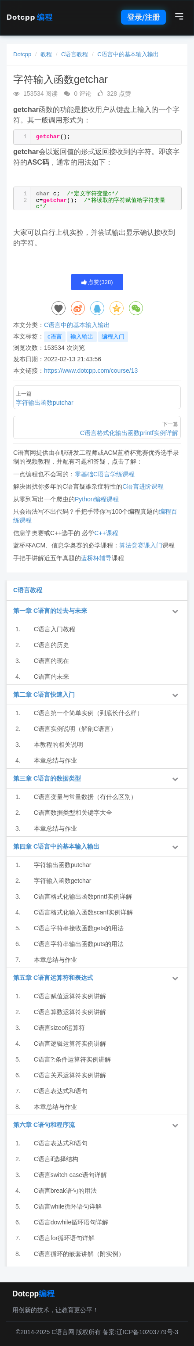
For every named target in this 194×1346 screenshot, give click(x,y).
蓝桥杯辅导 (96, 557)
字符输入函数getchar (63, 880)
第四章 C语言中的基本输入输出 (56, 846)
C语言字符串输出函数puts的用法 (79, 943)
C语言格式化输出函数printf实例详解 (83, 896)
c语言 (55, 336)
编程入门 (113, 336)
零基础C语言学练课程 (105, 474)
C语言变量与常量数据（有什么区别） (85, 796)
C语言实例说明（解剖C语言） (75, 728)
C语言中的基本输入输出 (127, 54)
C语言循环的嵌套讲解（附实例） (79, 1253)
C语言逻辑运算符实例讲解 (70, 1043)
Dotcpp (29, 17)
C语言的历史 (51, 644)
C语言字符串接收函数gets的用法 (79, 928)
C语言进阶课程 (143, 486)
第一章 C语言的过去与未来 (50, 610)
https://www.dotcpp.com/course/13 (91, 370)
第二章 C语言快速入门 (44, 694)
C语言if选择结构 (56, 1158)
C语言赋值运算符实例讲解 (70, 996)
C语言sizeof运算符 (59, 1027)
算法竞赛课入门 (140, 545)
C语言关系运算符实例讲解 (70, 1075)
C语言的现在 (51, 660)
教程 (46, 54)
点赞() (97, 282)
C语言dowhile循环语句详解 (71, 1222)
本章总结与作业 (55, 760)
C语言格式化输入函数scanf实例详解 (83, 912)
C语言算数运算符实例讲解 (70, 1011)
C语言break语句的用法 (65, 1190)
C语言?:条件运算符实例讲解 (72, 1059)
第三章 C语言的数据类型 (47, 778)
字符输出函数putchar (63, 864)
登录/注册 (143, 17)
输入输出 (81, 336)
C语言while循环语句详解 (68, 1206)
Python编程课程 (97, 499)
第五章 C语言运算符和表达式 (53, 977)
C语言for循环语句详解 (64, 1238)
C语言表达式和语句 (61, 1090)
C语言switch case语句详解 (70, 1174)
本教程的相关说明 (58, 744)
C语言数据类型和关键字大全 (73, 812)
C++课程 (106, 532)
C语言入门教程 (54, 629)
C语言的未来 (51, 676)
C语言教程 (74, 54)
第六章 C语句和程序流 (44, 1124)
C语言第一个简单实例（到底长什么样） (88, 712)
